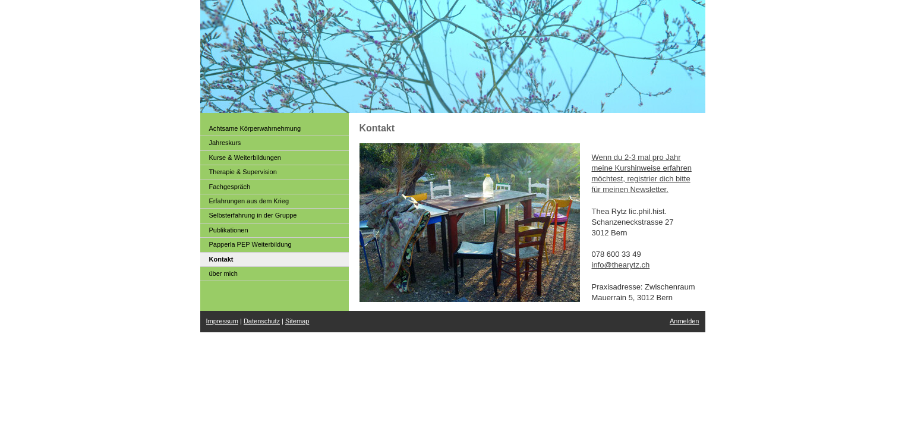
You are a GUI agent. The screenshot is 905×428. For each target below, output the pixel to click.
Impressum (222, 321)
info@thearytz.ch (621, 264)
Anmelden (684, 321)
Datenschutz (262, 321)
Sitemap (297, 321)
